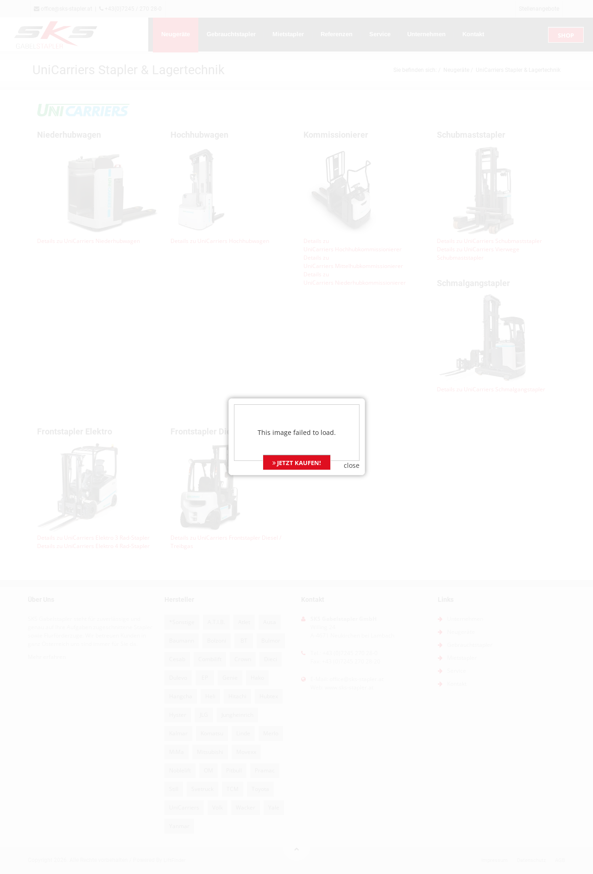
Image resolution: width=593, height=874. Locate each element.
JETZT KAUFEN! (296, 440)
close (352, 443)
